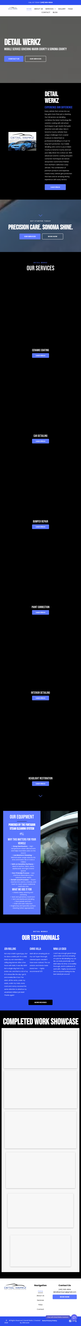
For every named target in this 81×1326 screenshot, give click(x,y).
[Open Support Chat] (74, 1317)
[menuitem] (29, 9)
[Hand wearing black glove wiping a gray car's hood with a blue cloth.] (22, 141)
